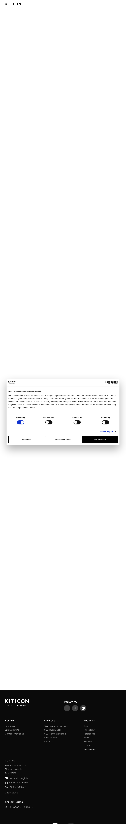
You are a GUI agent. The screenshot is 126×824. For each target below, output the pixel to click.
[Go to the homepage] (17, 703)
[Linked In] (83, 708)
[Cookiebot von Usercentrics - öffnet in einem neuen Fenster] (107, 382)
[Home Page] (13, 4)
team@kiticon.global (19, 778)
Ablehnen (26, 439)
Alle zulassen (100, 439)
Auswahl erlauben (63, 439)
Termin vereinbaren (18, 782)
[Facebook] (67, 708)
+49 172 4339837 (17, 787)
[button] (119, 4)
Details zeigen (106, 432)
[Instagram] (75, 708)
